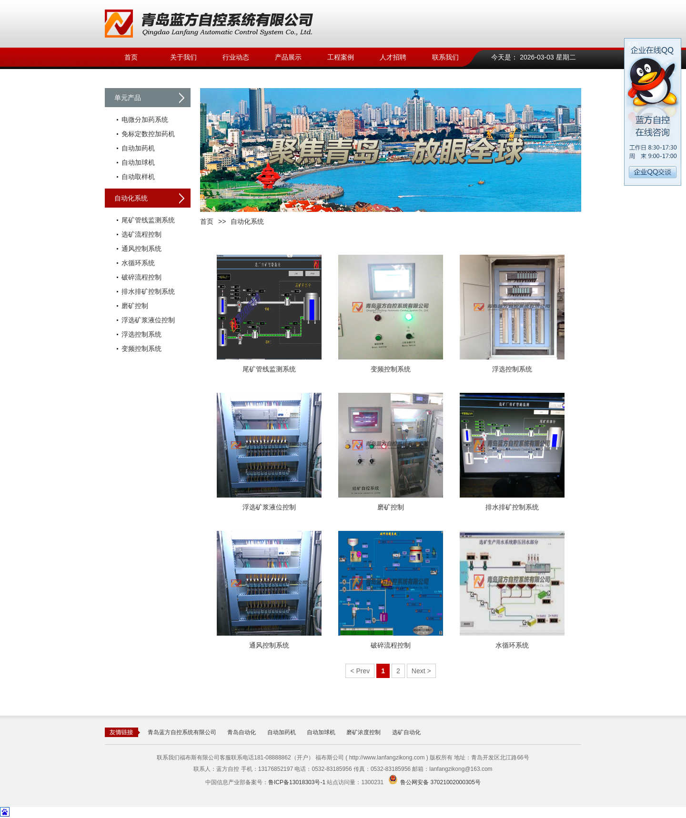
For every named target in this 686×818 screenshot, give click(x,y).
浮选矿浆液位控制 (148, 320)
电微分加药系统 (144, 119)
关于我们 (183, 57)
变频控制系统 (141, 348)
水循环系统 (138, 263)
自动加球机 (138, 162)
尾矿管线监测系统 (148, 220)
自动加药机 (138, 148)
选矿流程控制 (141, 234)
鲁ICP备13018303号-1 (296, 782)
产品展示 (288, 57)
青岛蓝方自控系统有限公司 (182, 732)
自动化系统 (131, 198)
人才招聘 (393, 57)
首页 (131, 57)
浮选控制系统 (141, 334)
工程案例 (340, 57)
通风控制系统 (141, 248)
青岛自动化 (241, 732)
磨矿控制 (134, 305)
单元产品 (127, 97)
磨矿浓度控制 (363, 732)
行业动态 (235, 57)
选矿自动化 (406, 732)
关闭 (632, 44)
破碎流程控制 (141, 277)
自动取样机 (138, 176)
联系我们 (445, 57)
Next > (421, 671)
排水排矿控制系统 (148, 291)
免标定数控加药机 (148, 134)
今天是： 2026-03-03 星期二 (533, 57)
